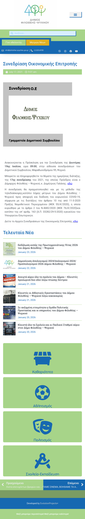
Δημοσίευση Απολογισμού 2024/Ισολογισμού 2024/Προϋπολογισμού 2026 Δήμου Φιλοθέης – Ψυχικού (47, 262)
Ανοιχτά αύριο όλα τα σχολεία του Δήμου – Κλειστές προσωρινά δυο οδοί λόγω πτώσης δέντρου (48, 278)
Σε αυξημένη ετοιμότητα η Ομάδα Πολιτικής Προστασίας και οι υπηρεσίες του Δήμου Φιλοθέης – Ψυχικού (48, 310)
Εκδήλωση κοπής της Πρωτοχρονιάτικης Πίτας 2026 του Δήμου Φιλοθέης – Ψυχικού (48, 247)
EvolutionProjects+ (49, 503)
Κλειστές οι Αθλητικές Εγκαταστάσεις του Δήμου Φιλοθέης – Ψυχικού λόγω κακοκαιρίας (46, 294)
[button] (75, 14)
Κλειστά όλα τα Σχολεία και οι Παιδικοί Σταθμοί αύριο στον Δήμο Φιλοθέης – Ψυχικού (48, 326)
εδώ (75, 221)
